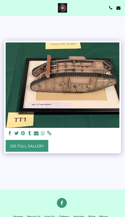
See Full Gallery (27, 146)
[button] (5, 7)
